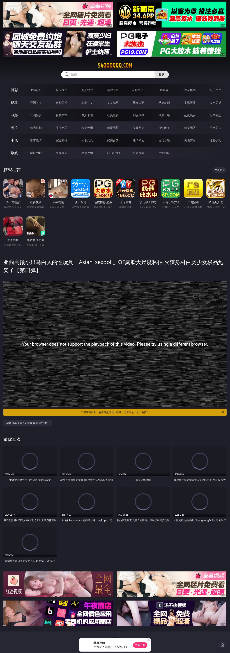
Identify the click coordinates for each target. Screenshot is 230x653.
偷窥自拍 (36, 128)
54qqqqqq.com (115, 65)
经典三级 (164, 115)
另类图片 (215, 128)
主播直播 (190, 103)
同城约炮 (36, 153)
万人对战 (87, 90)
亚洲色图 (61, 128)
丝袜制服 (164, 103)
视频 (14, 102)
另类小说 (164, 140)
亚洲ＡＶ (36, 103)
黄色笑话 (190, 140)
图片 (14, 127)
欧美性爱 (113, 115)
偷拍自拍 (61, 115)
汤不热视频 (113, 153)
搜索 (162, 75)
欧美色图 (87, 128)
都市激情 (36, 140)
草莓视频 (87, 153)
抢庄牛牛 (215, 90)
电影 (14, 115)
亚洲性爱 (36, 115)
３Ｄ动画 (113, 103)
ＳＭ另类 (215, 103)
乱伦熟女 (190, 115)
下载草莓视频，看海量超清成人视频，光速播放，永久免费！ (153, 412)
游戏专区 (113, 90)
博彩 (14, 89)
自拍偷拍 (61, 103)
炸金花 (164, 90)
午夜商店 (61, 153)
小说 (14, 140)
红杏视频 (138, 153)
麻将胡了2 (138, 90)
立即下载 (140, 645)
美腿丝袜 (138, 128)
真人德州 (61, 90)
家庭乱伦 (61, 140)
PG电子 (36, 90)
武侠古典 (113, 140)
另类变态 (215, 115)
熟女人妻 (138, 103)
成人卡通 (87, 115)
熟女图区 (190, 128)
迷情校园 (138, 140)
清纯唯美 (164, 128)
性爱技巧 (215, 140)
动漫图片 (113, 128)
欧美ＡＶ (87, 103)
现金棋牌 (190, 90)
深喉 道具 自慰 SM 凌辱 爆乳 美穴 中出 (27, 423)
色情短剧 (164, 153)
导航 (14, 152)
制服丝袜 (138, 115)
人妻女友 (87, 140)
